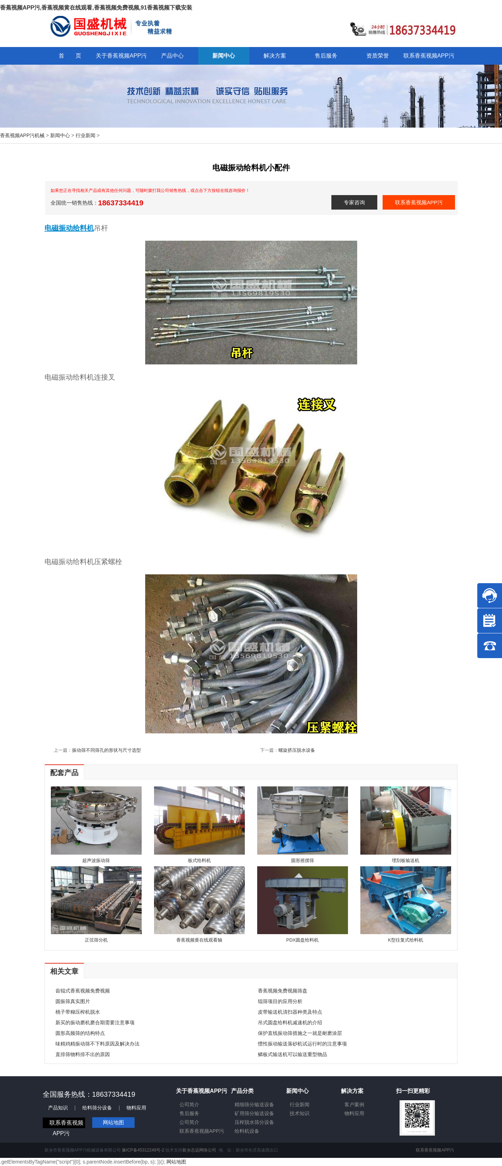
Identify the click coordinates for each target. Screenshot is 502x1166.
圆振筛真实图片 (72, 1001)
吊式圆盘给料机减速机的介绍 (290, 1022)
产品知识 (58, 1108)
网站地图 (113, 1122)
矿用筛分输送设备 (254, 1113)
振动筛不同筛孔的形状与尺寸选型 (106, 750)
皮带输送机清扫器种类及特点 (290, 1012)
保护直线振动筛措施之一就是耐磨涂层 (300, 1033)
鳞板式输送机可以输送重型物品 (292, 1054)
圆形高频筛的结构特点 (80, 1033)
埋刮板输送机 (405, 860)
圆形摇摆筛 (302, 860)
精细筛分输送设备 (254, 1104)
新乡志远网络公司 (199, 1150)
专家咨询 (354, 202)
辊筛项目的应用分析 (280, 1001)
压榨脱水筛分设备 (254, 1122)
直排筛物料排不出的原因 (82, 1054)
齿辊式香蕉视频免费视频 (82, 991)
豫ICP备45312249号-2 (143, 1150)
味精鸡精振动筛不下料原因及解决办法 (97, 1044)
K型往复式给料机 (405, 940)
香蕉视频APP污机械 (22, 135)
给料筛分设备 (97, 1108)
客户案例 (354, 1104)
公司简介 (189, 1104)
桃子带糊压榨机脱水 (77, 1012)
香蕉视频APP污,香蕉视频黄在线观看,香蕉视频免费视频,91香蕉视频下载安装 (96, 8)
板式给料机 (199, 860)
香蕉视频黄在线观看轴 (199, 940)
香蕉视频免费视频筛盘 (282, 991)
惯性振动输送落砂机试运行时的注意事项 (302, 1044)
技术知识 (299, 1113)
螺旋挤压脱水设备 (296, 750)
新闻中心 (60, 135)
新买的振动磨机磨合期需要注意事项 (95, 1022)
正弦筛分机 (96, 940)
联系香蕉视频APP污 (419, 202)
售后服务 (189, 1113)
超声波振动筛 (96, 860)
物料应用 (136, 1108)
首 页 (70, 56)
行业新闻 (85, 135)
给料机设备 (247, 1131)
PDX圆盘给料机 (302, 940)
